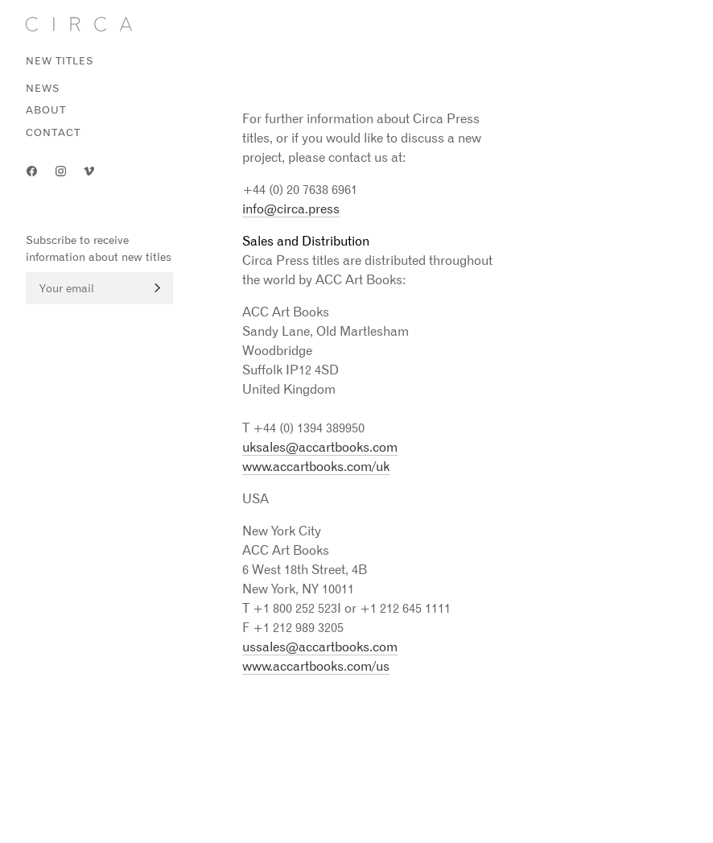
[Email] (99, 288)
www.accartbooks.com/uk (315, 466)
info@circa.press (291, 208)
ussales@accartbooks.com (320, 646)
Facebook (32, 171)
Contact (53, 132)
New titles (60, 61)
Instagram (61, 171)
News (43, 88)
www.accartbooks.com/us (315, 666)
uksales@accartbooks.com (320, 447)
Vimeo (89, 171)
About (46, 110)
